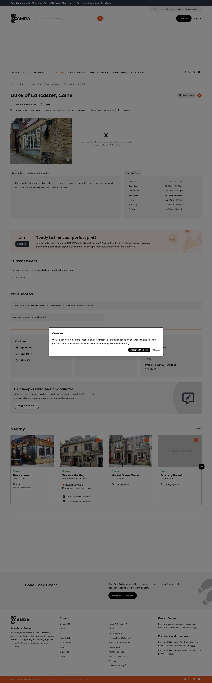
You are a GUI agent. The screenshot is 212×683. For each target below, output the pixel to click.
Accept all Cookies (139, 349)
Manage (156, 350)
